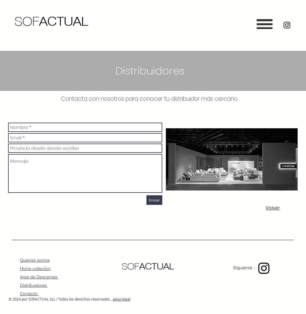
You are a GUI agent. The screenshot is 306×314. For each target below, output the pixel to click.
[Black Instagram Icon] (286, 25)
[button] (265, 24)
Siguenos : (244, 267)
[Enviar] (154, 200)
